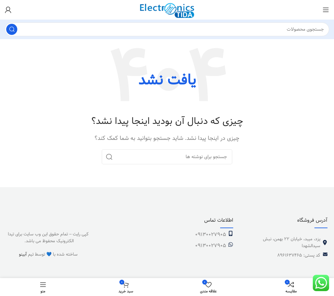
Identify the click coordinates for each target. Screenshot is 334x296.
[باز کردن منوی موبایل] (325, 9)
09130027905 (210, 234)
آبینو (23, 254)
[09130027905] (230, 233)
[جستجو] (167, 29)
